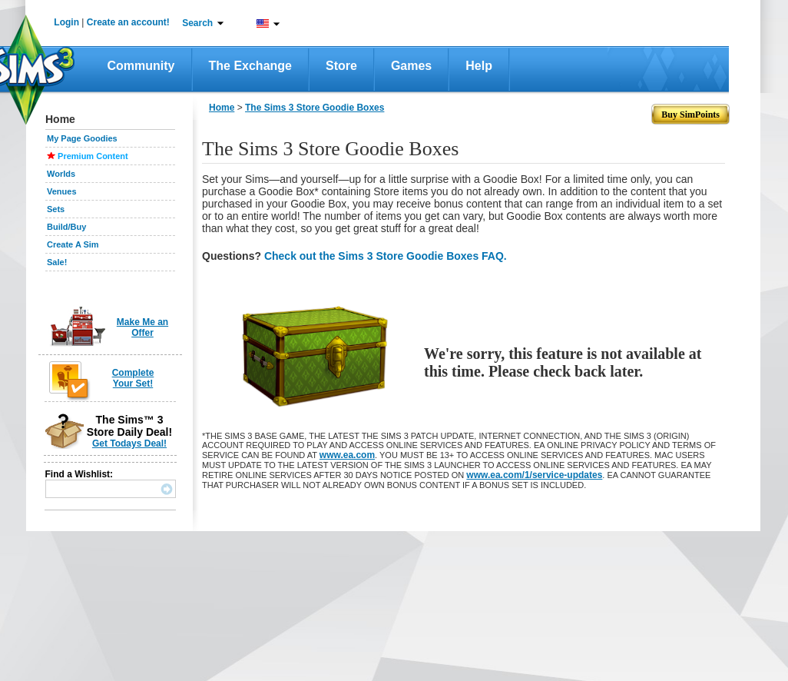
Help (478, 65)
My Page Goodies (82, 138)
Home (221, 107)
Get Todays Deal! (129, 443)
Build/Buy (66, 226)
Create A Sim (73, 244)
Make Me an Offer (142, 327)
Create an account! (128, 22)
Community (141, 65)
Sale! (57, 262)
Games (411, 65)
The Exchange (250, 65)
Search (197, 23)
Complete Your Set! (133, 378)
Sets (56, 209)
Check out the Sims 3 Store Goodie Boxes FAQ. (385, 256)
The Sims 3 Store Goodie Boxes (314, 107)
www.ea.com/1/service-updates (534, 475)
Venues (62, 191)
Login (66, 22)
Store (341, 65)
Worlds (61, 173)
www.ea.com (347, 455)
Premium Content (93, 156)
